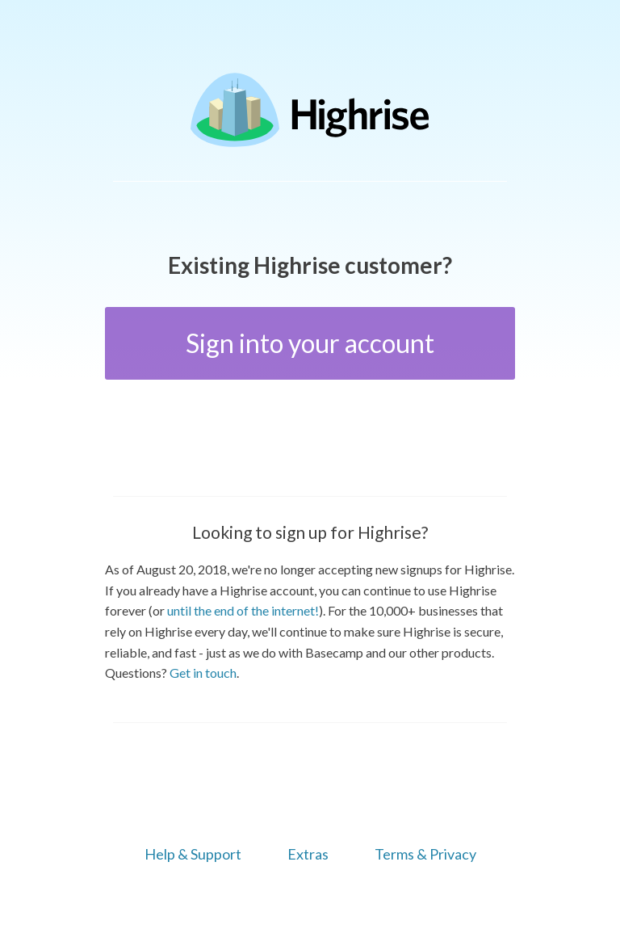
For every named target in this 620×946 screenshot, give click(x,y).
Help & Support (193, 854)
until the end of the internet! (243, 610)
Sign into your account (310, 343)
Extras (308, 854)
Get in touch (203, 672)
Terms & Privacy (425, 854)
